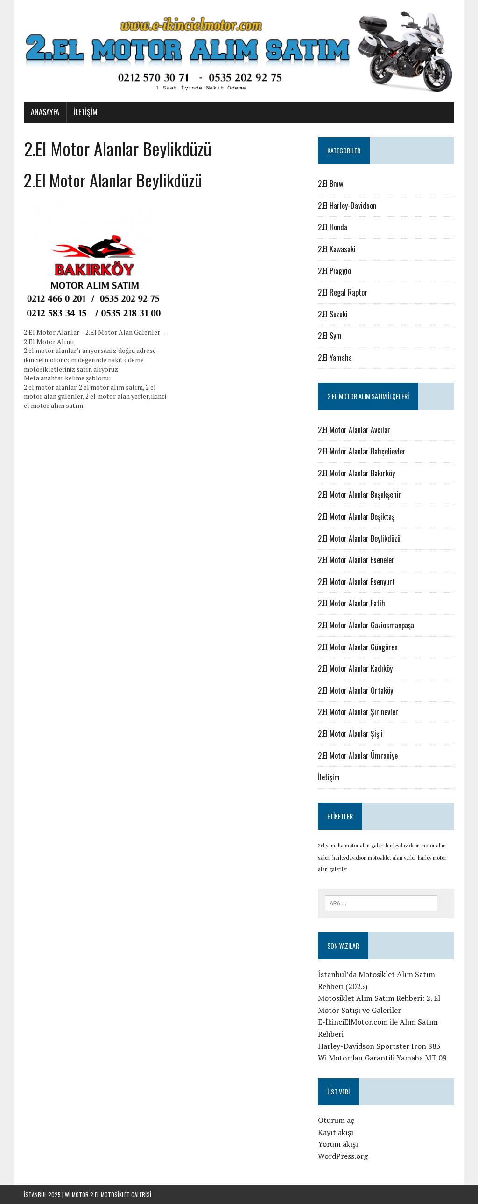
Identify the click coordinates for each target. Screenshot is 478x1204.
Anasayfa (45, 111)
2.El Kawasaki (337, 249)
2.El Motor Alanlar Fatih (351, 603)
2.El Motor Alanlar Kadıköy (355, 668)
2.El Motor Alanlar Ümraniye (358, 755)
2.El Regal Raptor (342, 292)
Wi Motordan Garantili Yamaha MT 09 (382, 1058)
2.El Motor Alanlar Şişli (350, 733)
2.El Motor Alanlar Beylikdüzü (359, 538)
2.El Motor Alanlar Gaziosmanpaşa (366, 625)
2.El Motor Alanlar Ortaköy (355, 690)
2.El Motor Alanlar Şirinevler (358, 711)
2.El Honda (332, 227)
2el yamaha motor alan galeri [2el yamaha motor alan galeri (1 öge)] (351, 845)
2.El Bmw (330, 183)
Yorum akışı (338, 1144)
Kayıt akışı (335, 1132)
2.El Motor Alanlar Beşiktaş (356, 516)
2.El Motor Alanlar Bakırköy (356, 473)
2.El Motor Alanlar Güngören (358, 647)
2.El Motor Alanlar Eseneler (356, 559)
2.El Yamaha (335, 357)
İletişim (86, 111)
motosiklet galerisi (126, 1194)
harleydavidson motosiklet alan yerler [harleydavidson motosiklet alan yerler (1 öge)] (374, 857)
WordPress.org (343, 1156)
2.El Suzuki (333, 314)
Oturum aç (336, 1120)
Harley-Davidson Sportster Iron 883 (379, 1046)
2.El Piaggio (334, 270)
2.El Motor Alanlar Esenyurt (356, 581)
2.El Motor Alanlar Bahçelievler (362, 451)
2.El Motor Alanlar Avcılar (354, 429)
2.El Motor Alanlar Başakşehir (359, 494)
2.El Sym (330, 335)
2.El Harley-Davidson (347, 205)
